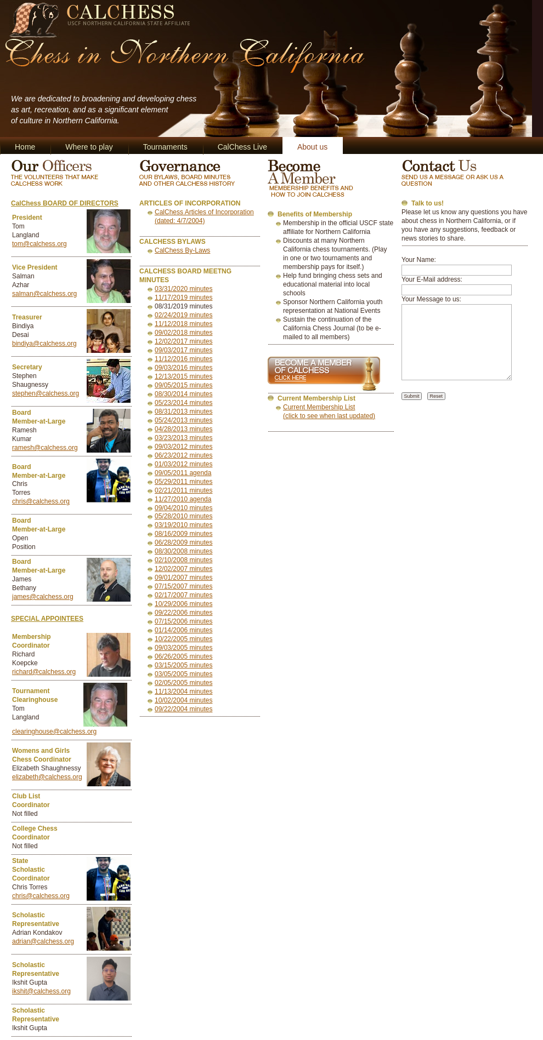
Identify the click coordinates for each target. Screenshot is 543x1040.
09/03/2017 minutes (183, 350)
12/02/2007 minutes (183, 569)
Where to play (88, 146)
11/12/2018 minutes (183, 324)
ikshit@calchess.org (41, 991)
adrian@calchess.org (43, 941)
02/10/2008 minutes (183, 560)
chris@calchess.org (41, 501)
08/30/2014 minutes (183, 394)
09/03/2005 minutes (183, 648)
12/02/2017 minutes (183, 341)
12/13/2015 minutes (183, 376)
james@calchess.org (42, 597)
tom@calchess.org (39, 244)
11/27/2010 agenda (183, 499)
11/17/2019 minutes (183, 297)
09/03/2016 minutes (183, 368)
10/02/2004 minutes (183, 700)
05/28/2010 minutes (183, 516)
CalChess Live (242, 146)
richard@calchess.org (44, 672)
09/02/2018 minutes (183, 332)
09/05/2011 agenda (183, 473)
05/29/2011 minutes (183, 481)
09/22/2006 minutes (183, 612)
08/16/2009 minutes (183, 534)
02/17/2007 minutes (183, 595)
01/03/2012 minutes (183, 464)
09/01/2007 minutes (183, 577)
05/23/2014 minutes (183, 403)
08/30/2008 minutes (183, 551)
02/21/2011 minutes (183, 490)
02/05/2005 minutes (183, 683)
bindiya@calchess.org (44, 343)
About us (312, 146)
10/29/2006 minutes (183, 604)
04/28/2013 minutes (183, 429)
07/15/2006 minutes (183, 621)
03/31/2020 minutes (183, 289)
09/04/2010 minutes (183, 508)
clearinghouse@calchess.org (54, 731)
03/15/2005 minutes (183, 665)
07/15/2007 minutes (183, 586)
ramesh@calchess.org (45, 448)
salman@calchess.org (44, 294)
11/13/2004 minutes (183, 691)
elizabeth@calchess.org (47, 777)
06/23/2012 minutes (183, 455)
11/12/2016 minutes (183, 359)
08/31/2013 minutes (183, 411)
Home (25, 146)
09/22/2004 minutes (183, 709)
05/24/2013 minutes (183, 420)
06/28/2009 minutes (183, 542)
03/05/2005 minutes (183, 674)
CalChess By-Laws (182, 250)
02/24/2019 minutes (183, 315)
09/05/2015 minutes (183, 385)
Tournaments (165, 146)
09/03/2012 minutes (183, 446)
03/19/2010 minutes (183, 525)
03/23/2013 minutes (183, 438)
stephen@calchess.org (45, 393)
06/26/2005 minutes (183, 656)
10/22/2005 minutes (183, 639)
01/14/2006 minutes (183, 630)
